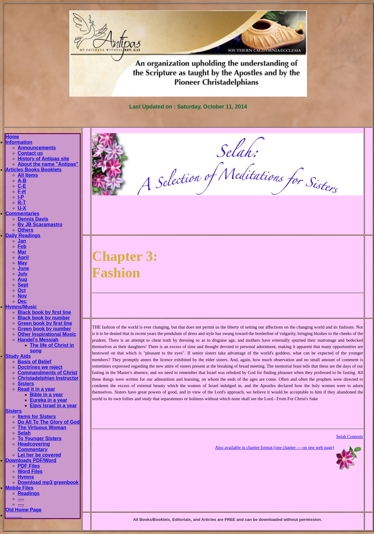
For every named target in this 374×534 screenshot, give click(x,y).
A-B (22, 180)
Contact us (30, 153)
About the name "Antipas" (48, 164)
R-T (22, 202)
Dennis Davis (33, 219)
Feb (22, 246)
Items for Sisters (37, 416)
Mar (22, 252)
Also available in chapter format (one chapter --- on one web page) (274, 447)
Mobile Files (19, 487)
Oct (22, 290)
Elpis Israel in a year (53, 405)
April (23, 257)
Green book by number (44, 328)
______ (13, 515)
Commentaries (22, 213)
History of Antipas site (43, 158)
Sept (23, 284)
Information (18, 142)
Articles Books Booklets (33, 169)
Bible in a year (46, 394)
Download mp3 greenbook (48, 482)
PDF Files (29, 465)
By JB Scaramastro (40, 224)
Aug (22, 279)
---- (21, 498)
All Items (28, 175)
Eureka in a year (48, 400)
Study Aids (18, 356)
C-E (22, 186)
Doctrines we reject (40, 367)
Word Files (30, 471)
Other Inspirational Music (47, 334)
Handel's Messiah (38, 339)
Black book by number (44, 317)
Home (12, 136)
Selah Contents (349, 436)
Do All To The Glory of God (49, 422)
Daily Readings (23, 235)
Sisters (26, 383)
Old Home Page (23, 509)
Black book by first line (44, 312)
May (22, 262)
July (22, 273)
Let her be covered (39, 454)
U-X (22, 208)
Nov (22, 295)
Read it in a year (36, 389)
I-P (21, 197)
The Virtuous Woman (42, 427)
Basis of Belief (34, 361)
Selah (24, 433)
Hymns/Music (21, 306)
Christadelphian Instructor (48, 378)
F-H (22, 191)
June (23, 268)
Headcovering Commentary (34, 446)
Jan (22, 241)
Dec (22, 301)
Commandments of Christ (47, 372)
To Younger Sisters (40, 438)
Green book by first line (45, 323)
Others (26, 230)
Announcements (37, 147)
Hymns (26, 476)
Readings (29, 493)
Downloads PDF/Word (30, 460)
